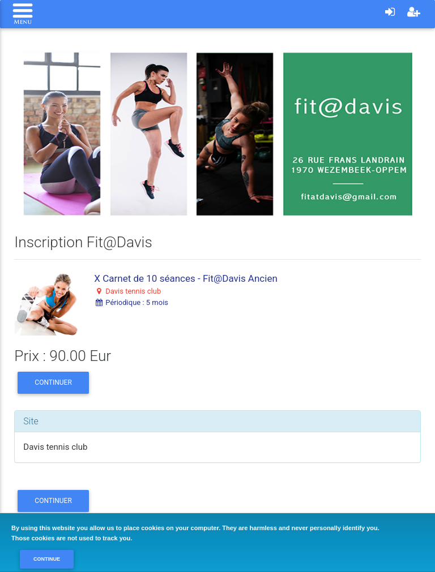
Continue (46, 559)
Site (31, 421)
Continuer (53, 382)
